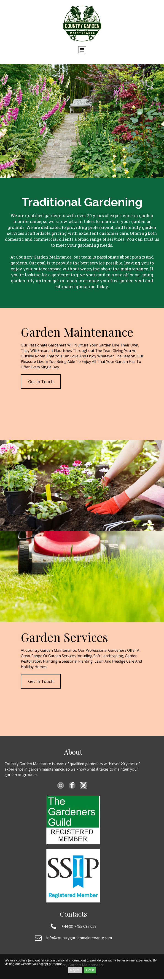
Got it (90, 970)
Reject (74, 970)
